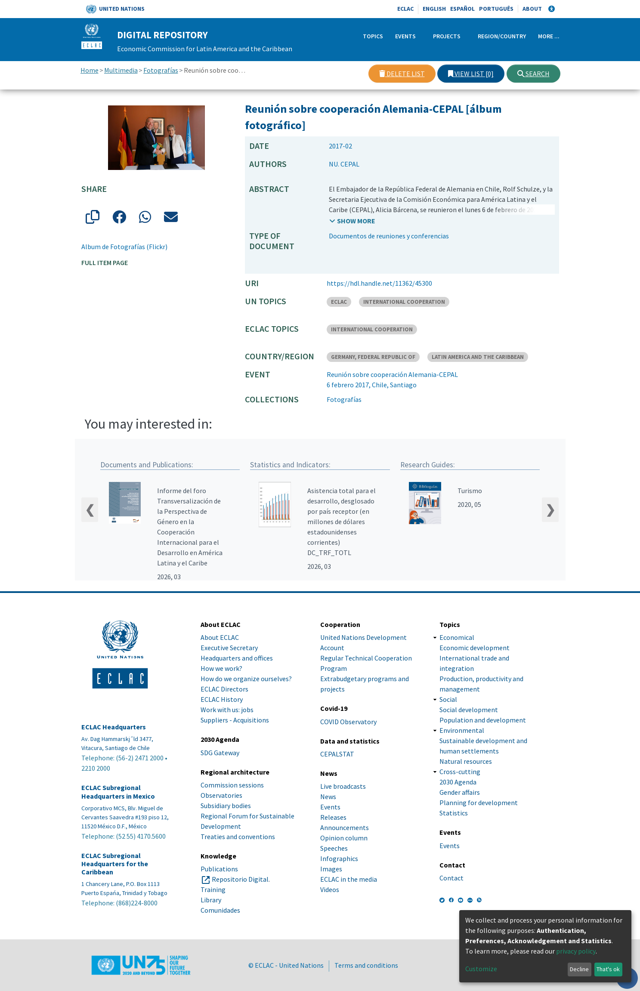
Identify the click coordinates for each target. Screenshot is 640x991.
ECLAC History (222, 699)
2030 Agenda (457, 782)
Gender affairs (459, 792)
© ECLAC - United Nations (286, 965)
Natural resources (465, 761)
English (434, 8)
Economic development (474, 647)
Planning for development (478, 802)
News (328, 796)
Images (331, 868)
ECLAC (405, 8)
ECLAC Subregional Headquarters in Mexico (118, 792)
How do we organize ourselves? (246, 678)
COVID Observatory (348, 721)
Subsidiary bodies (226, 805)
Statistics (453, 813)
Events (405, 36)
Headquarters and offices (237, 658)
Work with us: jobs (227, 709)
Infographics (339, 858)
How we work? (221, 668)
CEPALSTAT (337, 754)
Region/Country (502, 36)
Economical (456, 637)
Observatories (221, 795)
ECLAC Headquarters (113, 727)
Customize (481, 968)
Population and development (482, 720)
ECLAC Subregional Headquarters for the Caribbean (114, 864)
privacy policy (576, 951)
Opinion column (344, 838)
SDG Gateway (220, 752)
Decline (579, 969)
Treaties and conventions (238, 836)
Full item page (104, 262)
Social (448, 699)
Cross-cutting (459, 771)
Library (211, 899)
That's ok (608, 969)
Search (533, 73)
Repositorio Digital (240, 879)
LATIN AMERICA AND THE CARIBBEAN (478, 357)
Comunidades (220, 910)
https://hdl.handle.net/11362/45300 (379, 283)
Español (462, 8)
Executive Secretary (229, 647)
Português (496, 8)
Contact (451, 878)
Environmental (461, 730)
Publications (219, 868)
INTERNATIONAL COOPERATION (404, 302)
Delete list (402, 73)
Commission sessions (232, 785)
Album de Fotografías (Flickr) (124, 246)
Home (89, 70)
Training (213, 889)
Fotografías (160, 70)
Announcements (344, 827)
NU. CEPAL (344, 164)
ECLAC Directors (224, 689)
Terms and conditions (366, 965)
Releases (333, 817)
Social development (468, 709)
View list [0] (471, 73)
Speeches (334, 848)
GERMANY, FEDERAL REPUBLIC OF (373, 357)
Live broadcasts (343, 786)
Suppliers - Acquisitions (235, 720)
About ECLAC (220, 637)
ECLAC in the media (348, 879)
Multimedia (121, 70)
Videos (329, 889)
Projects (447, 36)
